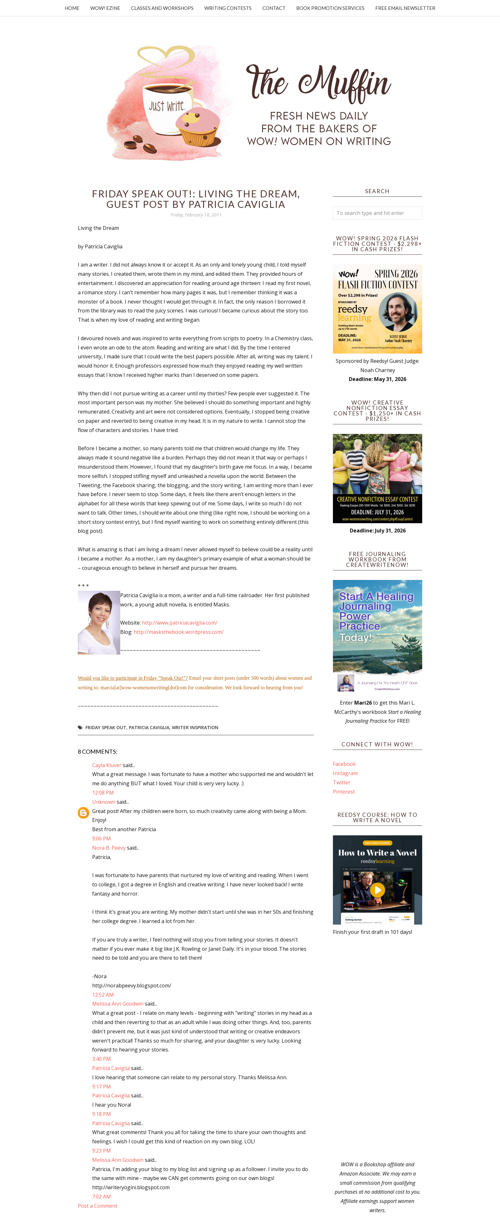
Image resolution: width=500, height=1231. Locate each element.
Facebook (344, 763)
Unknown (103, 801)
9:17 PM (101, 1086)
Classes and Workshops (162, 8)
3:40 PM (101, 1058)
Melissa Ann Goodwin (117, 1003)
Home (72, 8)
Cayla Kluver (106, 765)
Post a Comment (97, 1205)
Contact (273, 8)
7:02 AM (101, 1196)
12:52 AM (103, 994)
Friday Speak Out (105, 727)
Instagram (345, 773)
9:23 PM (101, 1150)
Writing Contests (228, 8)
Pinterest (344, 791)
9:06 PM (101, 838)
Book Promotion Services (330, 8)
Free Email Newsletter (405, 8)
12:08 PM (103, 792)
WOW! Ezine (105, 8)
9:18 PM (101, 1113)
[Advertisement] (377, 1048)
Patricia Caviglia (149, 727)
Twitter (341, 782)
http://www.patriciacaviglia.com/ (179, 622)
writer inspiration (195, 727)
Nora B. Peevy (109, 847)
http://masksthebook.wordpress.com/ (179, 631)
